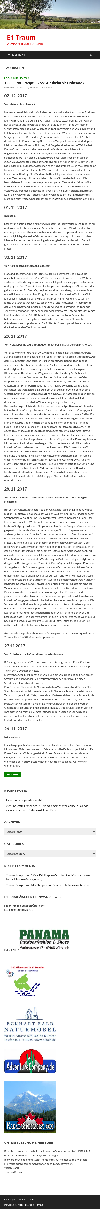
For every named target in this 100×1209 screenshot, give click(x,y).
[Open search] (91, 55)
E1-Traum (21, 37)
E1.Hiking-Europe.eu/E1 (18, 909)
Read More (11, 774)
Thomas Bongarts (16, 875)
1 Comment (46, 87)
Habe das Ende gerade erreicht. (24, 800)
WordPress (23, 1204)
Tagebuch (25, 78)
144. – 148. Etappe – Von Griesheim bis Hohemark (44, 82)
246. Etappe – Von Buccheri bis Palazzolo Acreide (60, 885)
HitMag (38, 1204)
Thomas (34, 87)
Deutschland (11, 78)
